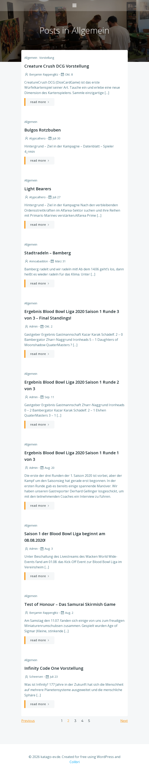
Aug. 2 (66, 613)
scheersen (33, 677)
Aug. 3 (46, 549)
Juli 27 (54, 197)
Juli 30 (54, 138)
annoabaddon (36, 261)
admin (31, 326)
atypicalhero (35, 138)
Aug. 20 (47, 468)
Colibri (75, 762)
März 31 (58, 261)
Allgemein (30, 58)
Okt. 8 (66, 74)
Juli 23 (51, 677)
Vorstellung (46, 58)
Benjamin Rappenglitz (41, 74)
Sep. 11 (47, 397)
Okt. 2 (46, 326)
